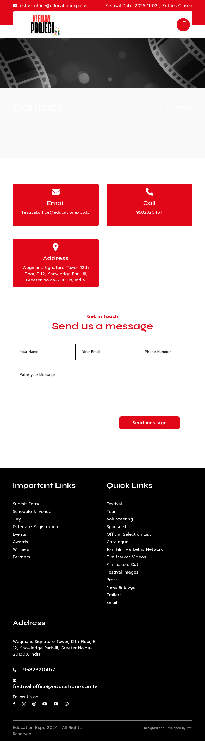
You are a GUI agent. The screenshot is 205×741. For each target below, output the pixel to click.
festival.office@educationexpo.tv (49, 6)
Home (153, 107)
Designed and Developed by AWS (168, 728)
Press (112, 580)
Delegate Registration (35, 527)
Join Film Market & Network (135, 549)
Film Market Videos (126, 557)
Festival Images (122, 572)
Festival (114, 504)
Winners (21, 549)
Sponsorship (119, 527)
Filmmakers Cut (122, 564)
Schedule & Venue (32, 511)
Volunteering (120, 519)
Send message (149, 423)
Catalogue (117, 542)
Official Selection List (129, 534)
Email (112, 602)
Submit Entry (26, 504)
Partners (21, 557)
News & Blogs (121, 587)
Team (112, 511)
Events (19, 534)
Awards (20, 542)
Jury (17, 519)
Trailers (114, 595)
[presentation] (52, 426)
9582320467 (149, 212)
